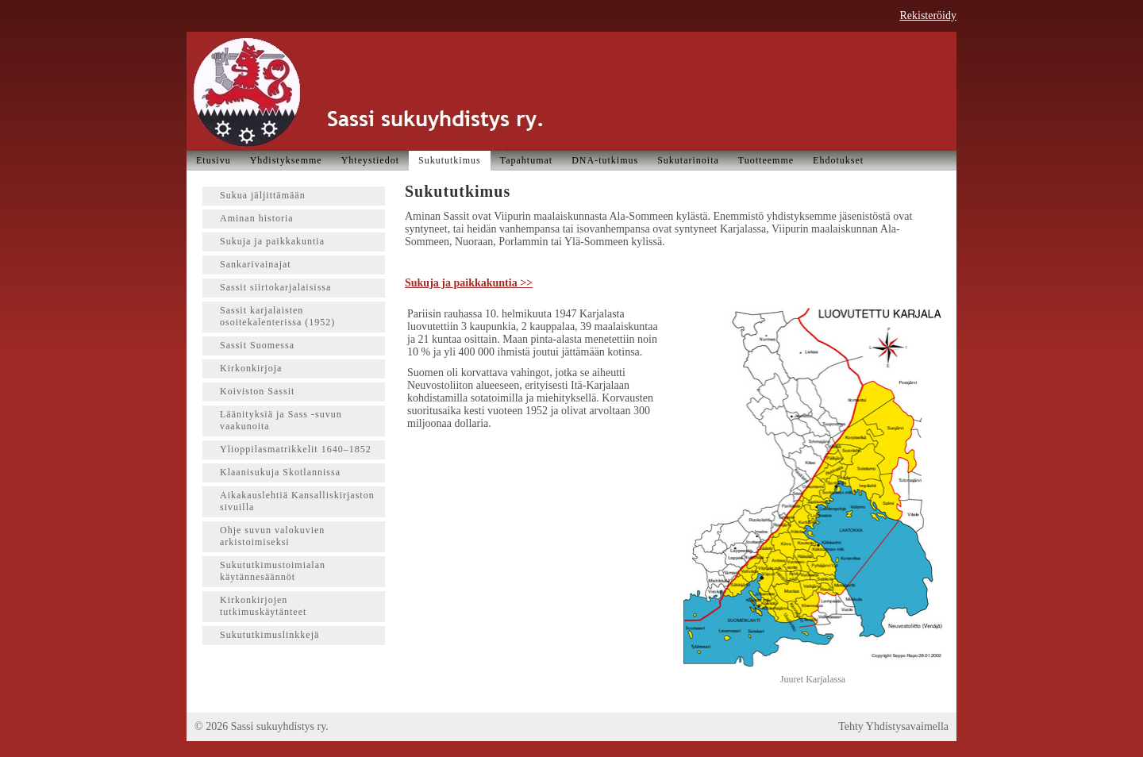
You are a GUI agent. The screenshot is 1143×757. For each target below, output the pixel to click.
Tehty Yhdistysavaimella (893, 726)
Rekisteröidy (927, 15)
